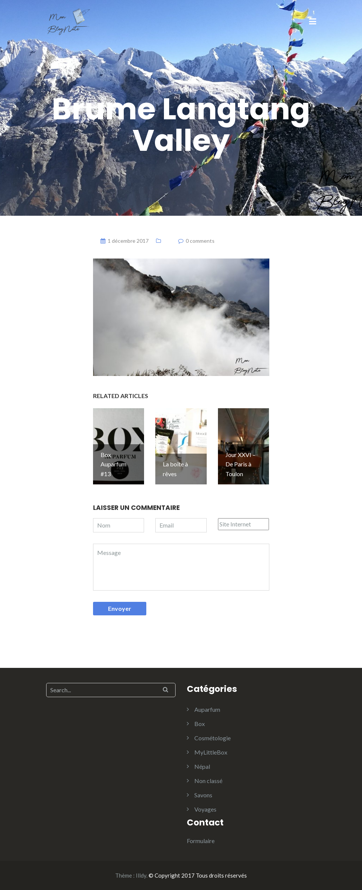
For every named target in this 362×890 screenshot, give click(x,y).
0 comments (200, 241)
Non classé (208, 780)
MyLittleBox (210, 752)
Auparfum (207, 709)
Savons (203, 794)
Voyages (205, 809)
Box (199, 723)
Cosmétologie (212, 737)
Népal (202, 766)
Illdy (141, 875)
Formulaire (201, 840)
